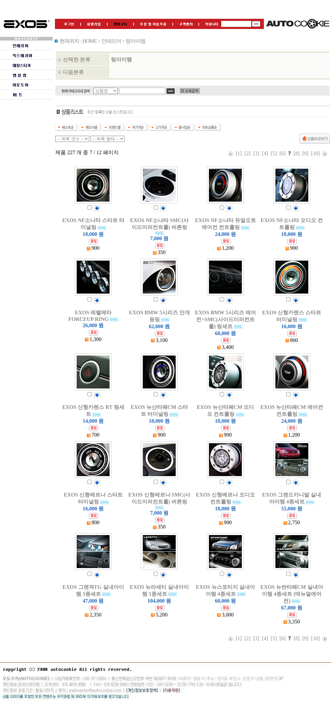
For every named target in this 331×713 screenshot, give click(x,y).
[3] (256, 153)
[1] (239, 153)
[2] (247, 153)
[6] (282, 153)
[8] (296, 153)
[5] (274, 153)
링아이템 (121, 59)
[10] (315, 153)
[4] (265, 153)
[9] (305, 153)
